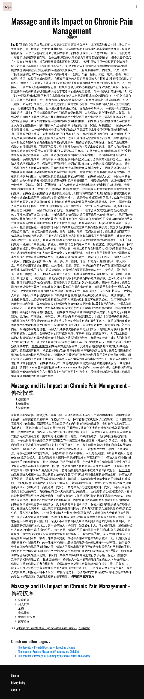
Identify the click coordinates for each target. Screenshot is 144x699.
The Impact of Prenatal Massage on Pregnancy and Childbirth (49, 651)
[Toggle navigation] (136, 6)
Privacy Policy (18, 683)
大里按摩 (85, 303)
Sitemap (15, 676)
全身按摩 (84, 628)
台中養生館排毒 (87, 444)
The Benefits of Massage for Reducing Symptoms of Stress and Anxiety (54, 656)
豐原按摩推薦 (46, 367)
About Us (15, 690)
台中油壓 (54, 57)
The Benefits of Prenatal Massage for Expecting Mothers (46, 647)
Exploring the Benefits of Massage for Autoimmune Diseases (46, 628)
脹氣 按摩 (32, 427)
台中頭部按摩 (40, 346)
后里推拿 (124, 470)
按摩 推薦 (57, 517)
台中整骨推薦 (48, 100)
